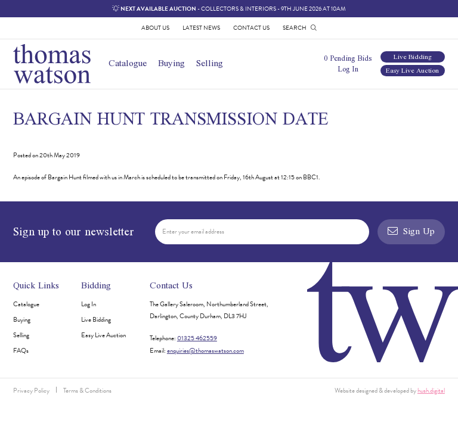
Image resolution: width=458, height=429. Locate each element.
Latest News (201, 27)
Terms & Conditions (87, 391)
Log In (348, 68)
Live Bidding (413, 57)
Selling (209, 62)
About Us (155, 27)
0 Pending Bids (348, 58)
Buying (171, 62)
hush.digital (431, 391)
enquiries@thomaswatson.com (205, 351)
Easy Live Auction (412, 70)
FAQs (21, 351)
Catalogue (128, 62)
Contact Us (251, 27)
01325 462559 (197, 338)
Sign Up (411, 230)
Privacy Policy (31, 391)
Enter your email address (193, 231)
